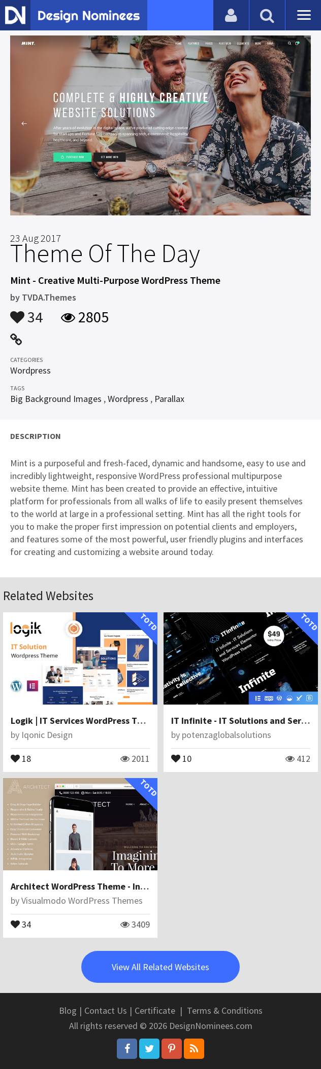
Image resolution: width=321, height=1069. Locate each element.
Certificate (155, 1010)
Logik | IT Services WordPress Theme (85, 720)
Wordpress (30, 370)
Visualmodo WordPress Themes (82, 900)
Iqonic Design (47, 735)
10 (181, 758)
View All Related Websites (160, 967)
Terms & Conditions (225, 1010)
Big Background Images (56, 398)
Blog (68, 1010)
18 (21, 758)
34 (26, 312)
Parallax (169, 398)
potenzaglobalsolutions (226, 735)
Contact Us (105, 1010)
